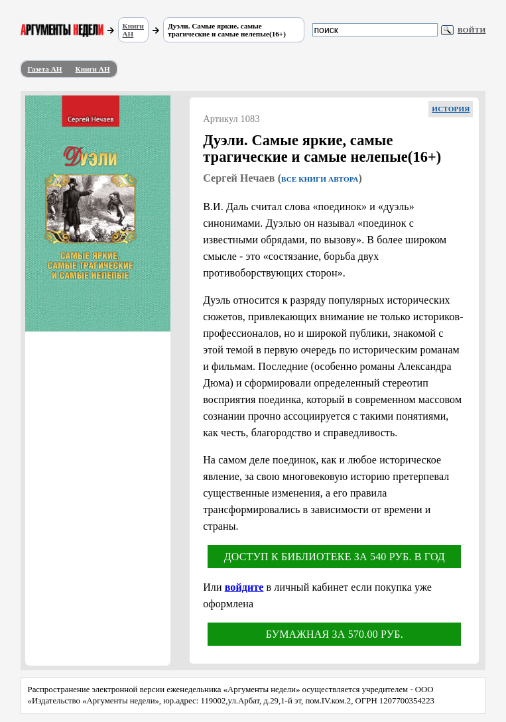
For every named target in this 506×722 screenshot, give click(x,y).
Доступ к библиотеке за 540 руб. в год (334, 556)
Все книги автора (319, 179)
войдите (244, 587)
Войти (472, 30)
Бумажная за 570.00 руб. (334, 634)
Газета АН (45, 69)
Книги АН (134, 30)
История (451, 109)
